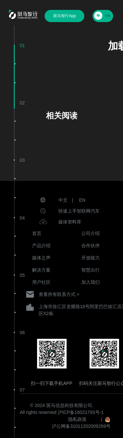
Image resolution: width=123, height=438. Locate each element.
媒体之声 (41, 257)
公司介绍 (90, 233)
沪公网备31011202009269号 (81, 426)
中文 (63, 200)
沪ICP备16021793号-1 (81, 412)
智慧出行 (90, 270)
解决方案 (41, 270)
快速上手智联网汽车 (79, 211)
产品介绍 (41, 245)
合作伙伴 (90, 245)
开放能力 (90, 257)
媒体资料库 (69, 221)
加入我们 (90, 282)
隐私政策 (77, 419)
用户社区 (41, 282)
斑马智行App (64, 16)
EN (82, 200)
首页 (36, 233)
